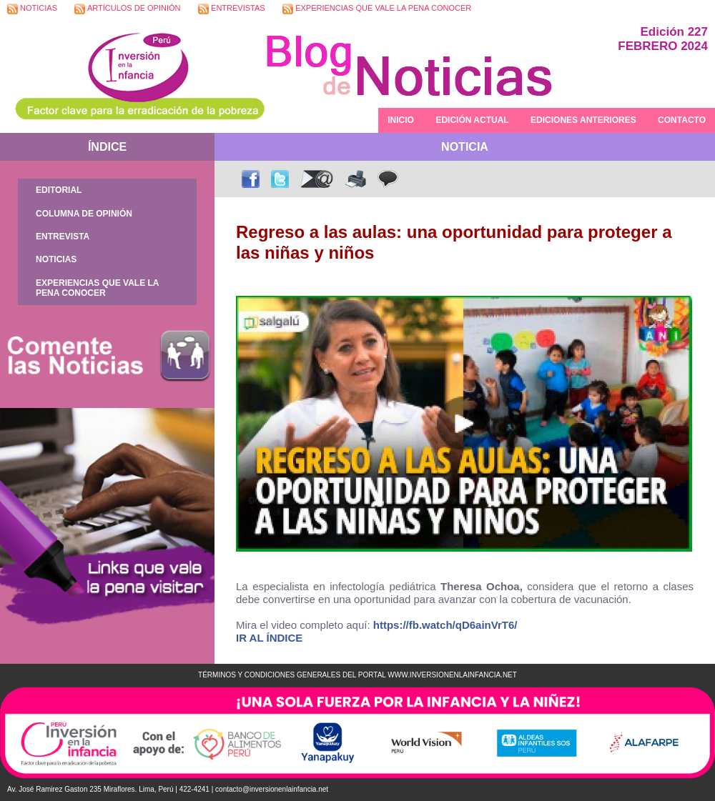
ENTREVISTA (62, 237)
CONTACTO (682, 120)
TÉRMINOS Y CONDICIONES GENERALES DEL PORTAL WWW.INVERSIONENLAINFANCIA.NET (357, 675)
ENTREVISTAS (231, 9)
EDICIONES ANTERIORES (583, 120)
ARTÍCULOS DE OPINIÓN (127, 9)
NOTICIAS (32, 9)
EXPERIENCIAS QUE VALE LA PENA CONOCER (376, 9)
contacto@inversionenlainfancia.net (271, 789)
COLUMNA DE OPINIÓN (84, 214)
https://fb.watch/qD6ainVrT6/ (445, 625)
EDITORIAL (59, 190)
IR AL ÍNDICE (269, 638)
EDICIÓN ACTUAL (471, 120)
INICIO (401, 120)
